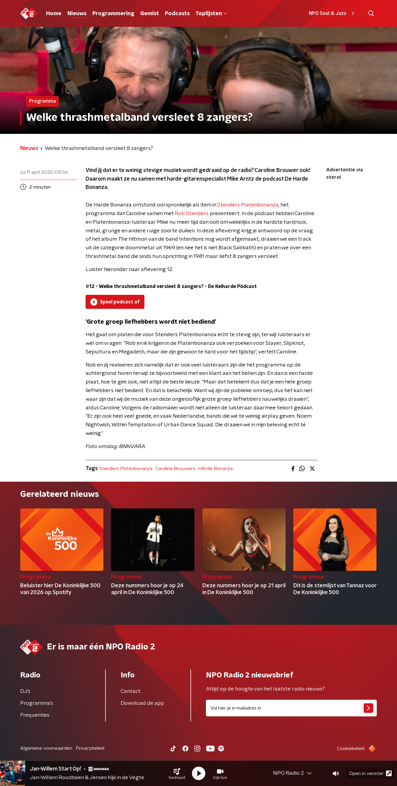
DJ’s (25, 691)
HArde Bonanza (215, 468)
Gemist (149, 13)
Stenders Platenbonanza (247, 205)
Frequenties (34, 715)
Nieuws (76, 13)
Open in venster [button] (370, 773)
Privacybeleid (90, 748)
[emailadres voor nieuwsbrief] (291, 708)
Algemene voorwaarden (46, 748)
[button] (176, 773)
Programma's (36, 703)
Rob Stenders (192, 213)
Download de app (142, 703)
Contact (131, 691)
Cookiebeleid (350, 748)
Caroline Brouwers (175, 468)
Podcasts (177, 13)
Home (54, 13)
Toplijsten (211, 13)
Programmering (113, 13)
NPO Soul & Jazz (332, 13)
